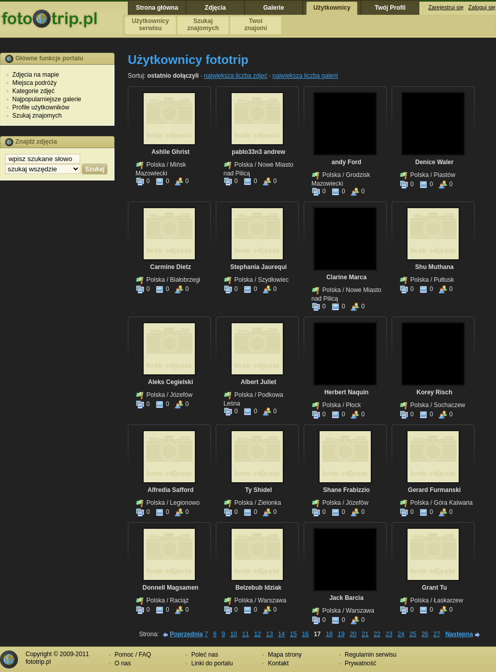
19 (341, 634)
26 (424, 634)
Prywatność (360, 663)
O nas (123, 663)
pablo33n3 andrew (258, 151)
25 (413, 634)
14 (281, 634)
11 (245, 634)
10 (233, 634)
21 (365, 634)
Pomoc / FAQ (133, 654)
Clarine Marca (346, 277)
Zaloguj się (481, 7)
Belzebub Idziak (258, 587)
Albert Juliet (258, 382)
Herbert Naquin (346, 392)
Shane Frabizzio (346, 490)
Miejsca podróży (34, 82)
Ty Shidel (258, 490)
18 (329, 634)
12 (257, 634)
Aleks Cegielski (170, 382)
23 (389, 634)
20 (353, 634)
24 (400, 634)
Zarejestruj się (446, 7)
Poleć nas (204, 654)
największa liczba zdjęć (235, 75)
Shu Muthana (434, 267)
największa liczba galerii (305, 75)
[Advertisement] (57, 344)
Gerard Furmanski (434, 490)
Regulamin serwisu (370, 654)
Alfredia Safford (170, 490)
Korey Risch (434, 392)
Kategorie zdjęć (33, 91)
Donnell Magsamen (170, 587)
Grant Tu (434, 587)
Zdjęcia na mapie (35, 74)
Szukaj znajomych (37, 115)
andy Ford (346, 162)
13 (269, 634)
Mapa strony (285, 654)
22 (377, 634)
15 (293, 634)
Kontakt (278, 663)
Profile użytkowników (40, 107)
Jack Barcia (346, 597)
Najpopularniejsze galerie (46, 99)
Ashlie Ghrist (170, 151)
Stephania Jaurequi (258, 267)
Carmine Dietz (170, 267)
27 (437, 634)
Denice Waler (434, 162)
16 (305, 634)
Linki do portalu (212, 663)
